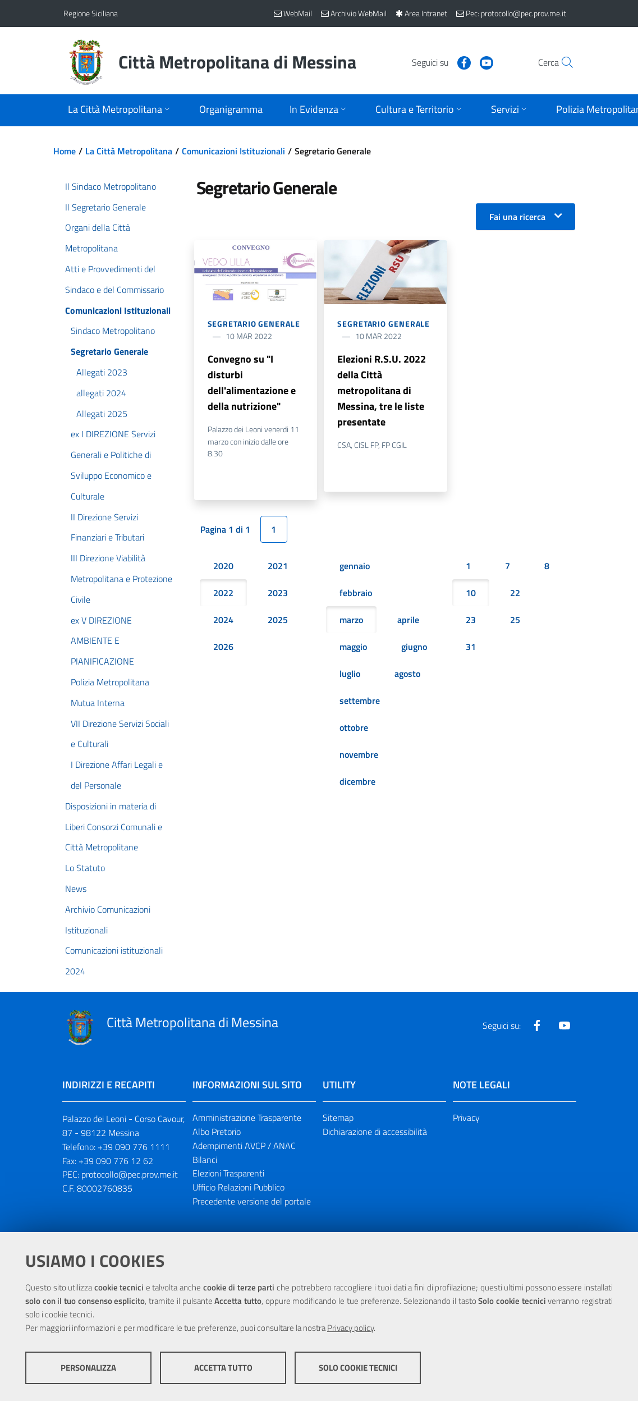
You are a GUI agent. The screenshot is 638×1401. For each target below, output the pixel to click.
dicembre (357, 781)
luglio (349, 673)
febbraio (355, 592)
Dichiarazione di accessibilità (375, 1131)
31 (471, 646)
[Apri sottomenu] (120, 110)
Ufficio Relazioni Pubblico (238, 1187)
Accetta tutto (223, 1367)
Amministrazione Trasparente (246, 1117)
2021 (278, 566)
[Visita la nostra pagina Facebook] (440, 61)
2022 (223, 592)
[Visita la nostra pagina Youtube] (462, 61)
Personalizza (88, 1367)
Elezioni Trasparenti (228, 1173)
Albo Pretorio (216, 1131)
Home (64, 151)
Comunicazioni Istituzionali (233, 151)
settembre (359, 700)
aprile (408, 619)
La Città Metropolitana (128, 151)
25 (515, 619)
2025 (278, 619)
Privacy (466, 1117)
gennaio (354, 566)
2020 (223, 566)
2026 (223, 646)
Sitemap (338, 1117)
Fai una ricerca (517, 216)
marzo (351, 619)
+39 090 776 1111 (134, 1146)
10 (471, 592)
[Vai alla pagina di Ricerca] (561, 62)
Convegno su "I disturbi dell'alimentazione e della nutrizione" (252, 382)
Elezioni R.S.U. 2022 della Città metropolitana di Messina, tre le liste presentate (381, 390)
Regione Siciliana (90, 13)
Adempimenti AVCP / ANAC (244, 1145)
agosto (407, 673)
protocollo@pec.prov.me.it (129, 1174)
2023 (278, 592)
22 (515, 592)
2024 (223, 619)
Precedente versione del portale (251, 1201)
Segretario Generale (254, 323)
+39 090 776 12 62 (116, 1161)
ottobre (353, 727)
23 (471, 619)
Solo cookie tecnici (358, 1367)
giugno (414, 646)
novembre (358, 754)
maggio (353, 646)
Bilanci (204, 1159)
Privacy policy (350, 1327)
